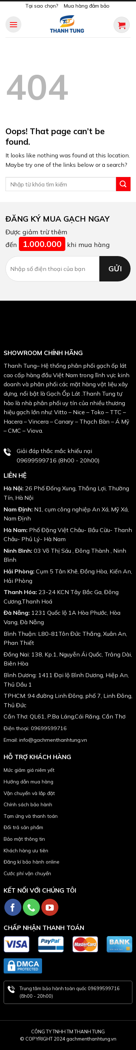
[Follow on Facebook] (12, 907)
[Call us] (31, 907)
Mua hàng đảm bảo (87, 6)
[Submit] (123, 184)
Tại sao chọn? (41, 6)
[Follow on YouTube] (49, 907)
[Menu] (13, 24)
